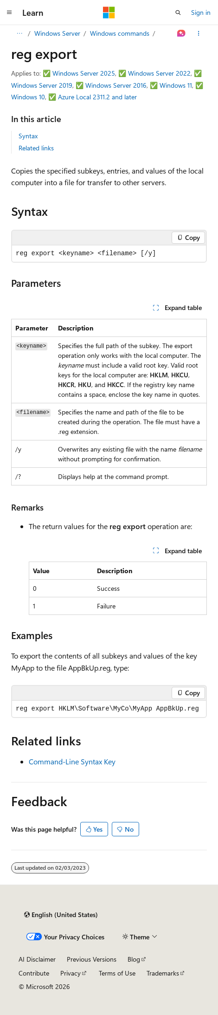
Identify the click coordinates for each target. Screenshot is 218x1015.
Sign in (201, 12)
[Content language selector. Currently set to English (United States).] (61, 914)
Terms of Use (117, 973)
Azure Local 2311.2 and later (97, 96)
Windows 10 (28, 96)
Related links (36, 147)
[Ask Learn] (182, 33)
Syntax (28, 135)
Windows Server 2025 (83, 73)
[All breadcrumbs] (19, 33)
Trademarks (163, 973)
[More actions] (199, 33)
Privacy (70, 973)
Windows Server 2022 (159, 73)
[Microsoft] (109, 12)
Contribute (34, 973)
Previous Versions (91, 959)
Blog (134, 959)
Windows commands (119, 33)
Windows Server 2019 (41, 85)
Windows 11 (176, 85)
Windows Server (57, 33)
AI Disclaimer (37, 959)
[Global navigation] (9, 12)
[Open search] (178, 12)
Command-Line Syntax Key (72, 761)
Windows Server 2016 (116, 85)
